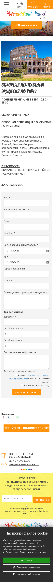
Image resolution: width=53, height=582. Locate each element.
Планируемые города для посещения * (25, 292)
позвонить (33, 4)
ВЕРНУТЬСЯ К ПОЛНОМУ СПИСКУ (26, 428)
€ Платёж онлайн (26, 25)
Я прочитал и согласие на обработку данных (26, 511)
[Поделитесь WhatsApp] (17, 416)
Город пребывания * (15, 268)
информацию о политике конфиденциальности (24, 509)
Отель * (8, 280)
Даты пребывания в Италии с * (21, 244)
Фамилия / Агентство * (16, 209)
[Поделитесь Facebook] (3, 416)
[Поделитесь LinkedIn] (13, 416)
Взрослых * (10, 316)
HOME (20, 4)
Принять (26, 560)
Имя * (7, 197)
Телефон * (9, 233)
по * (6, 256)
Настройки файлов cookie (26, 574)
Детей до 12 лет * (13, 328)
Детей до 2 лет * (13, 340)
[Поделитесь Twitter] (8, 416)
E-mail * (8, 221)
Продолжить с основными (27, 567)
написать (46, 4)
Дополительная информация (20, 352)
